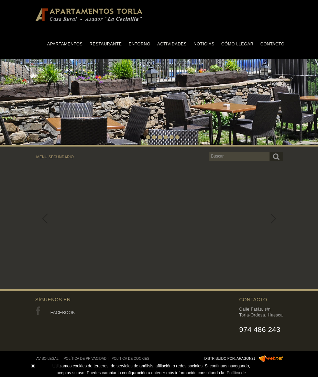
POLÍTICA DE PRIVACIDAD (85, 358)
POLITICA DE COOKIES (130, 358)
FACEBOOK (55, 312)
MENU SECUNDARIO (55, 157)
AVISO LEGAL (47, 358)
